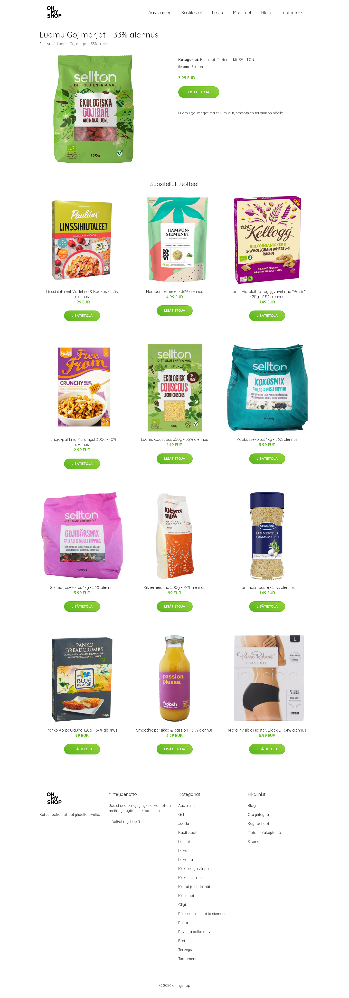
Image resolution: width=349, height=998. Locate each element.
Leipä (217, 14)
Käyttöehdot (258, 827)
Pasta (183, 926)
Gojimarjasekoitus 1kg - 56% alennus (82, 591)
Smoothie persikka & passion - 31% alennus (174, 734)
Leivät (183, 854)
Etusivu (45, 48)
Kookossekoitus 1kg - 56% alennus (267, 443)
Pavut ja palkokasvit (195, 935)
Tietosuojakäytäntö (264, 836)
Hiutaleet (207, 63)
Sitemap (255, 845)
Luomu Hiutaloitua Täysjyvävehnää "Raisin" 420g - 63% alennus (267, 298)
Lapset (184, 845)
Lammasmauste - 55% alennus (267, 591)
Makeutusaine (190, 881)
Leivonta (185, 863)
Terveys (185, 953)
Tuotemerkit (293, 14)
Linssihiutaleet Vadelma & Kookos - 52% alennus (82, 298)
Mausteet (242, 14)
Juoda (183, 827)
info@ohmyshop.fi (124, 825)
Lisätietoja (198, 96)
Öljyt (182, 908)
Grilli (181, 818)
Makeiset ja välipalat (195, 872)
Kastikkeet (191, 14)
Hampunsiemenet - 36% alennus (174, 295)
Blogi (266, 14)
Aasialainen (159, 14)
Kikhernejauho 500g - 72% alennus (174, 591)
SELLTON (246, 63)
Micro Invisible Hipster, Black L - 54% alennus (267, 734)
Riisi (181, 944)
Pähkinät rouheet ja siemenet (203, 917)
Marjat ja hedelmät (194, 890)
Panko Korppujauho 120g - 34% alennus (82, 734)
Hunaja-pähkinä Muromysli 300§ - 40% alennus (82, 446)
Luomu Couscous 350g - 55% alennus (174, 443)
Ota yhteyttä (258, 818)
